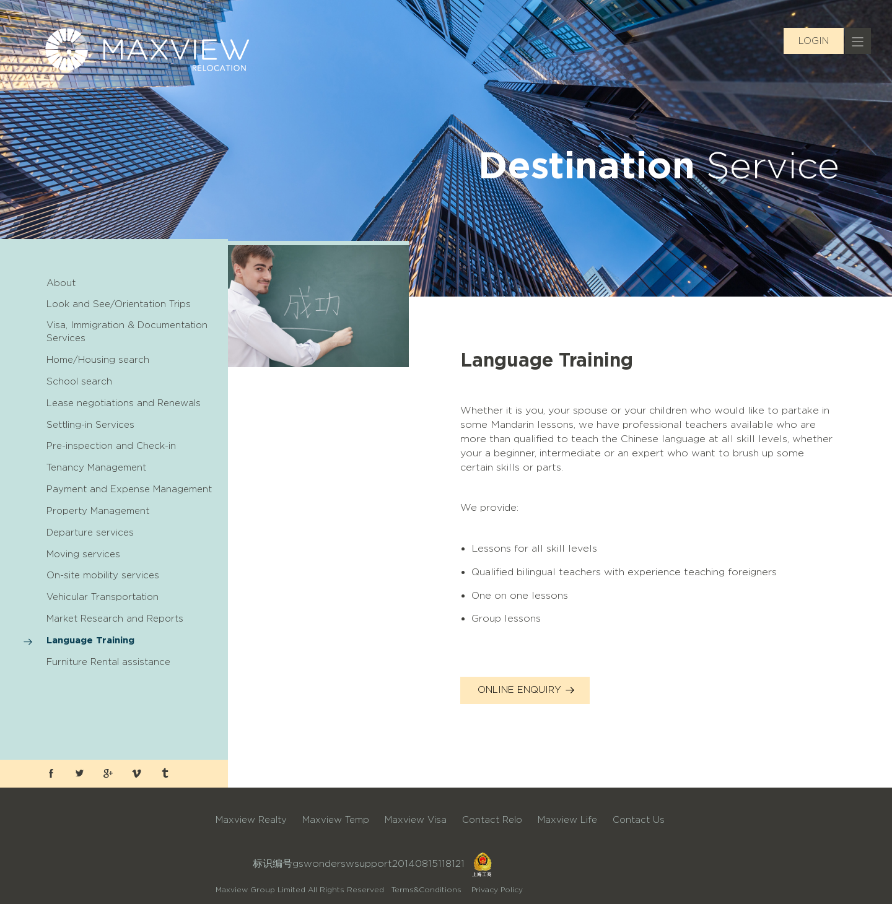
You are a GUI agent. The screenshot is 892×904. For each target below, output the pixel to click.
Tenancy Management (96, 467)
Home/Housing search (97, 360)
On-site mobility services (102, 575)
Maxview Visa (416, 820)
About (61, 283)
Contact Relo (492, 820)
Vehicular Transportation (102, 597)
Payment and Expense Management (129, 489)
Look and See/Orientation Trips (118, 304)
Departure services (90, 532)
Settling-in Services (90, 425)
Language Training (90, 640)
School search (79, 381)
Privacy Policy (497, 889)
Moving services (83, 554)
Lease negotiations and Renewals (123, 403)
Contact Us (639, 820)
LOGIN (813, 41)
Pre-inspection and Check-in (111, 446)
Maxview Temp (335, 820)
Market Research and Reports (114, 619)
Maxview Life (567, 820)
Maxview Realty (251, 820)
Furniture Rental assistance (108, 662)
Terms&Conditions (426, 889)
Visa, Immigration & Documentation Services (127, 331)
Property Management (97, 511)
